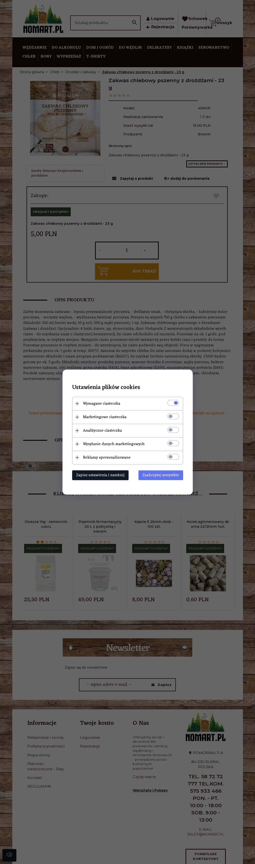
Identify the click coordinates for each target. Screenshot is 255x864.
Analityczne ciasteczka (102, 430)
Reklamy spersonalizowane (107, 457)
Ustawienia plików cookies (106, 387)
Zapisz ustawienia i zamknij (100, 475)
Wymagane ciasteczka (101, 403)
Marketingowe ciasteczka (104, 417)
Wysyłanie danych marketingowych (114, 444)
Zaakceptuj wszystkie (161, 475)
